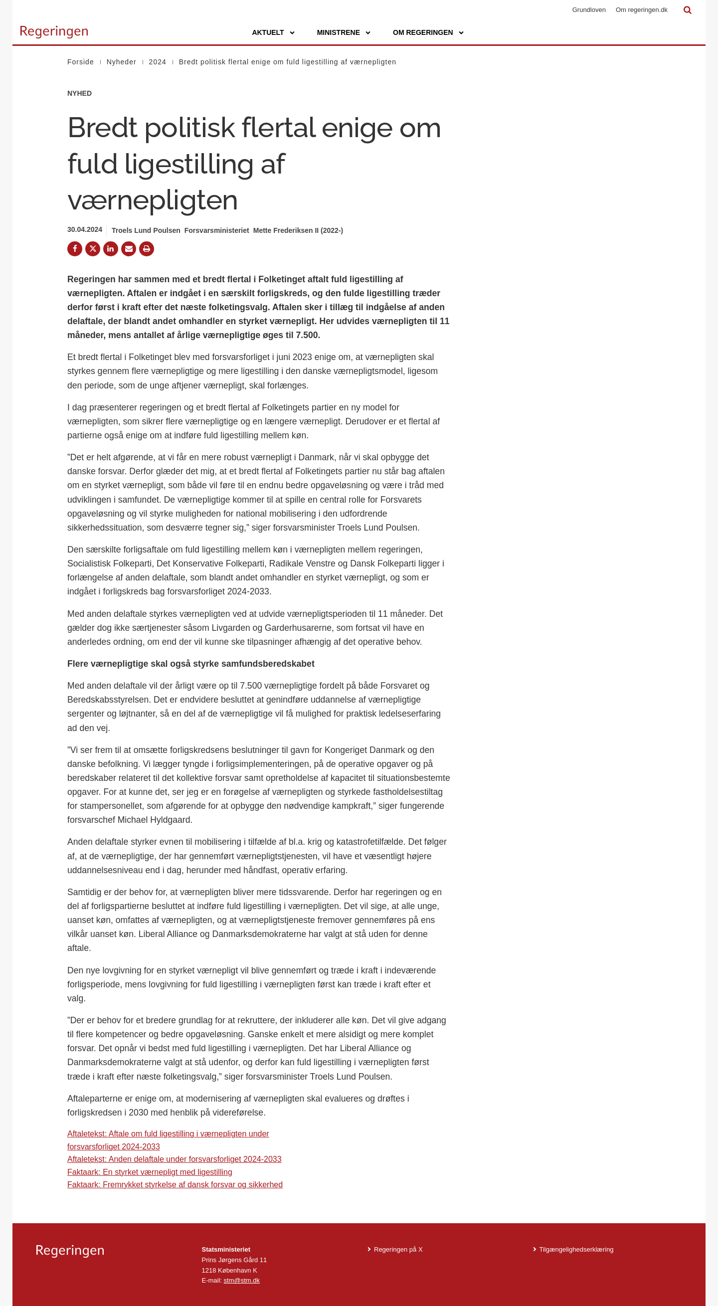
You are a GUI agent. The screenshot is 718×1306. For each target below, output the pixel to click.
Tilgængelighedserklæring (576, 1249)
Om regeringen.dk (642, 9)
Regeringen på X (398, 1249)
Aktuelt (268, 32)
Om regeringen (423, 32)
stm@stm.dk (242, 1280)
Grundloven (589, 9)
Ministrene (338, 32)
